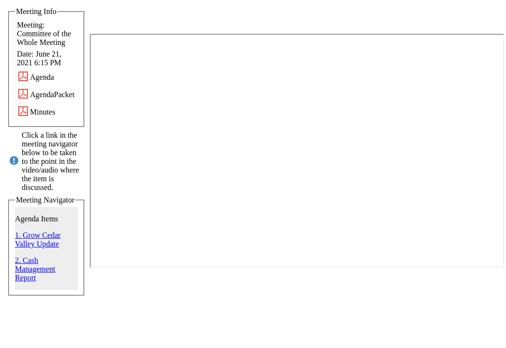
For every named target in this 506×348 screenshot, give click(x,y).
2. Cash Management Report (35, 269)
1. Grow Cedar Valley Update (38, 239)
